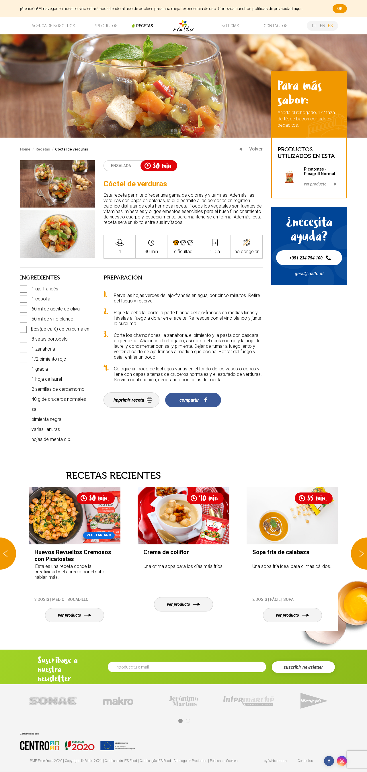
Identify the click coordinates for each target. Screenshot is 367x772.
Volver (251, 149)
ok (340, 8)
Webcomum (277, 761)
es (330, 26)
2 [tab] (188, 721)
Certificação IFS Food (155, 761)
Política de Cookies (224, 761)
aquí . (298, 8)
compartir (193, 400)
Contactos (305, 761)
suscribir (303, 667)
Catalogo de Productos (190, 761)
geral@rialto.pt (309, 273)
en (322, 26)
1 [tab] (180, 721)
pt (314, 26)
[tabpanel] (52, 701)
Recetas (43, 149)
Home (25, 149)
